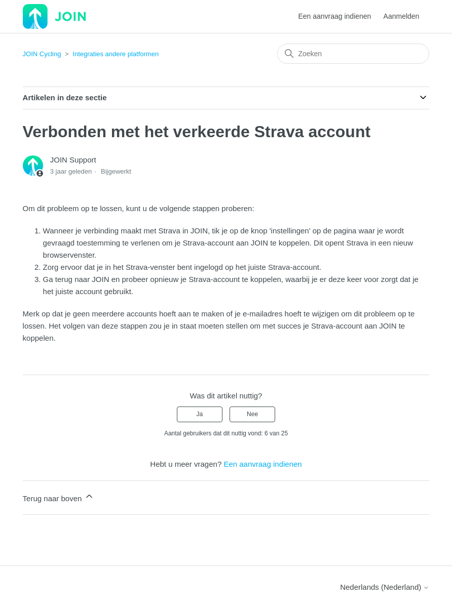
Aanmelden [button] (402, 16)
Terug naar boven (58, 497)
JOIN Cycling (42, 54)
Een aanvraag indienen (334, 16)
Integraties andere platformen (115, 54)
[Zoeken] (353, 54)
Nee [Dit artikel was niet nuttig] (252, 414)
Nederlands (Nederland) (384, 587)
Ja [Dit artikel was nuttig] (200, 414)
